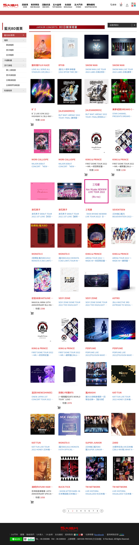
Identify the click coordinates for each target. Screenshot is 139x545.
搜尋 (114, 4)
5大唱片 (10, 6)
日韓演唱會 (11, 80)
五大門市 (78, 5)
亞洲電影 (10, 54)
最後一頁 (101, 511)
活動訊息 (46, 5)
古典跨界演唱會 (13, 85)
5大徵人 (39, 534)
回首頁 (25, 5)
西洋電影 (10, 50)
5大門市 (14, 534)
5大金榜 (49, 534)
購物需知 (91, 5)
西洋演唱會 (11, 75)
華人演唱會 (11, 70)
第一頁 (64, 511)
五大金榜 (57, 5)
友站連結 (59, 534)
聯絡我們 (30, 534)
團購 (22, 534)
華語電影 (10, 44)
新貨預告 (35, 5)
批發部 (68, 5)
